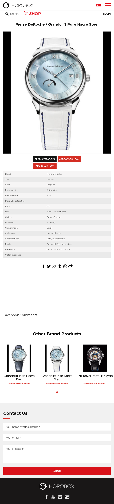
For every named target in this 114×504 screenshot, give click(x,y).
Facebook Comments (20, 315)
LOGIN (107, 14)
